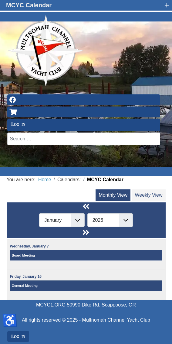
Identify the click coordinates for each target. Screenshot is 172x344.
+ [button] (166, 5)
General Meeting (25, 285)
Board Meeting (23, 255)
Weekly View (149, 195)
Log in (18, 124)
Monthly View (113, 195)
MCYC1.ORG (51, 304)
